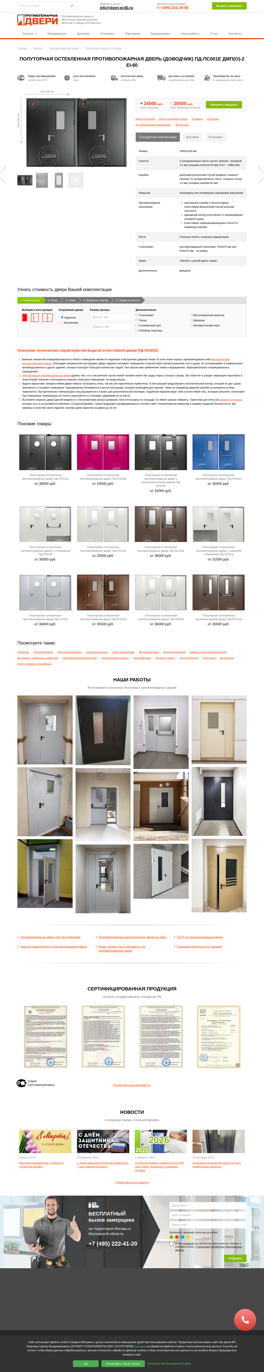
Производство (56, 33)
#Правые (197, 119)
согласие (188, 1243)
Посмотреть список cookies (123, 1363)
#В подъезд (182, 124)
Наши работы (190, 33)
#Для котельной (145, 119)
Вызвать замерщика (229, 5)
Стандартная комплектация (158, 137)
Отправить (235, 1258)
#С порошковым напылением (153, 124)
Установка (107, 33)
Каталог (29, 33)
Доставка (83, 33)
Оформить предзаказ (224, 104)
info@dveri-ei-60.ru (116, 8)
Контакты (235, 33)
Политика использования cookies (169, 1363)
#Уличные (213, 119)
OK (86, 1363)
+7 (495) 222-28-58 (172, 8)
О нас (214, 33)
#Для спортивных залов (173, 119)
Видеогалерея (160, 33)
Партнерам (132, 33)
